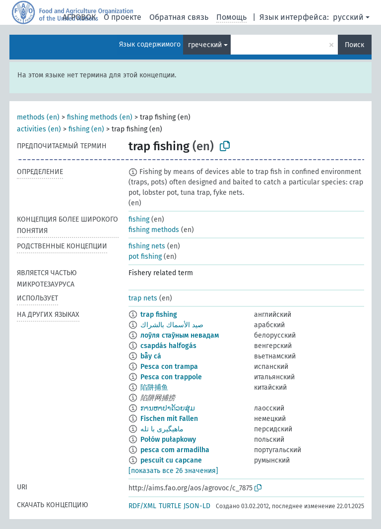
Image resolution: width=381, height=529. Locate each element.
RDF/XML (142, 506)
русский (348, 17)
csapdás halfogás (168, 346)
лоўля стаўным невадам (179, 335)
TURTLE (170, 506)
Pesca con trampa (169, 366)
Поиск (354, 45)
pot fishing (145, 256)
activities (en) (39, 129)
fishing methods (153, 230)
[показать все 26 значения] (173, 471)
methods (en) (38, 117)
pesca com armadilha (174, 450)
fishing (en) (86, 129)
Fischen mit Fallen (169, 418)
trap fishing (158, 314)
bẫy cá (150, 356)
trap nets (142, 298)
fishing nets (146, 246)
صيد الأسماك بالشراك (171, 325)
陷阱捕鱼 (154, 387)
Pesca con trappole (171, 377)
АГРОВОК (79, 17)
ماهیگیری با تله (162, 429)
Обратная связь (178, 17)
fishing (138, 219)
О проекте (122, 17)
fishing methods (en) (99, 117)
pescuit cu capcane (171, 460)
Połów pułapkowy (168, 439)
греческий (205, 45)
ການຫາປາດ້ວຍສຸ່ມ (167, 408)
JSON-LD (197, 506)
